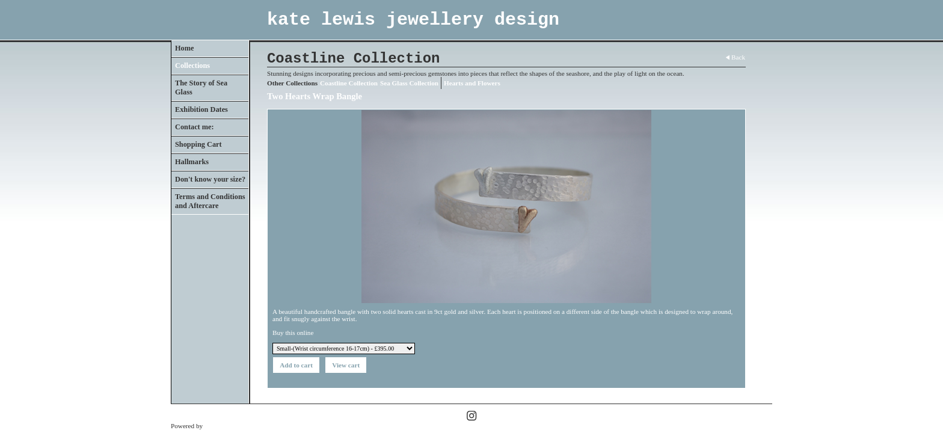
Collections (192, 65)
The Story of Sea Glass (201, 87)
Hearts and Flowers (472, 83)
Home (184, 48)
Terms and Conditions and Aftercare (210, 201)
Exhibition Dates (201, 109)
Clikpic (214, 425)
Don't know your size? (210, 179)
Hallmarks (192, 162)
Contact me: (194, 127)
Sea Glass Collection (409, 83)
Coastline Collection (349, 83)
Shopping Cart (198, 144)
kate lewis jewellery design (413, 20)
